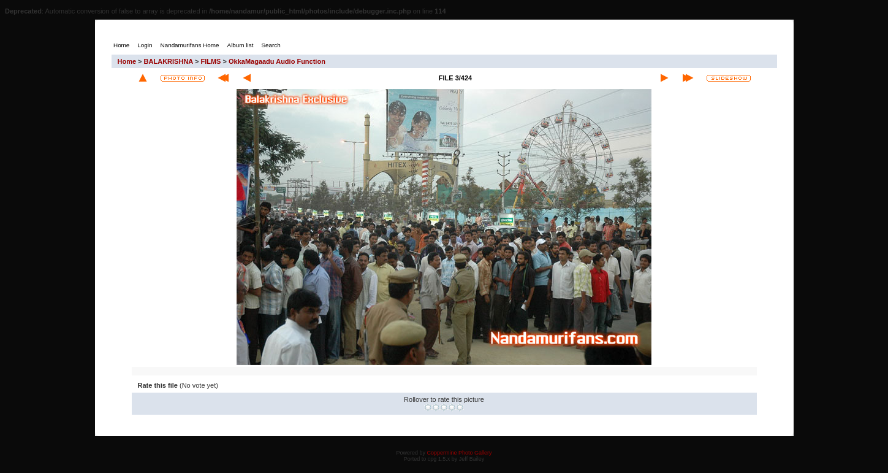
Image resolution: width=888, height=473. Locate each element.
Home (127, 61)
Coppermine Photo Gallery (459, 453)
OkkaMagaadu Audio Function (277, 61)
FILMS (210, 61)
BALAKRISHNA (168, 61)
